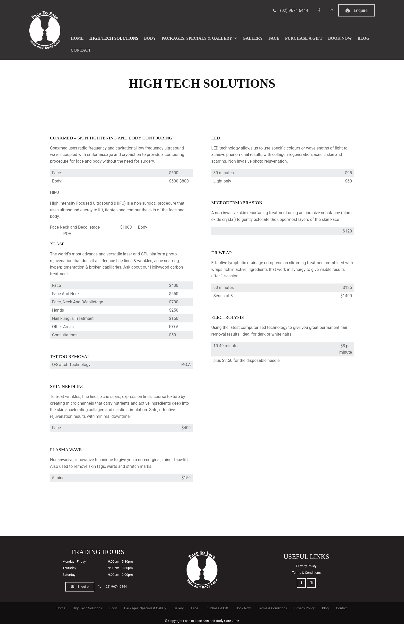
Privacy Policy (306, 566)
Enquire (361, 10)
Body (150, 38)
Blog (363, 38)
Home (77, 38)
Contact (81, 50)
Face (273, 38)
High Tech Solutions (113, 38)
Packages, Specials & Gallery (197, 38)
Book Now (340, 38)
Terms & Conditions (306, 573)
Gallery (252, 38)
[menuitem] (61, 608)
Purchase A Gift (304, 38)
